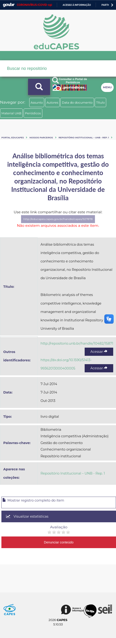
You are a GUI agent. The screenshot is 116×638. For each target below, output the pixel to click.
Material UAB (11, 113)
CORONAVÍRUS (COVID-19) (34, 5)
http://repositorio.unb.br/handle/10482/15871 (76, 343)
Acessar (99, 352)
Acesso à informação (77, 5)
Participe (107, 5)
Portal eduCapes (12, 137)
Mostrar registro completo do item (33, 500)
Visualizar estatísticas (27, 516)
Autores (52, 102)
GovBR (8, 5)
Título (100, 102)
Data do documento (77, 102)
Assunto (37, 102)
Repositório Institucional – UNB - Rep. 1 (84, 137)
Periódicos (33, 113)
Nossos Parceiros (41, 137)
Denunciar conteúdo (59, 542)
